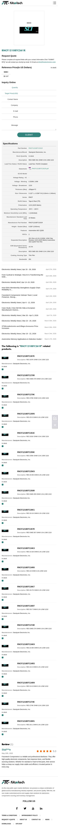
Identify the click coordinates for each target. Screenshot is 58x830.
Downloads (6, 824)
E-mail (15, 111)
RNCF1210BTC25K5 (26, 471)
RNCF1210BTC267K (26, 356)
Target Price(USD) (11, 93)
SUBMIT (29, 135)
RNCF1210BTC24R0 (26, 567)
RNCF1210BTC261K (26, 433)
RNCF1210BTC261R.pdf (40, 168)
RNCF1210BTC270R (26, 375)
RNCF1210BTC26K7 (26, 587)
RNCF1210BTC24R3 (26, 664)
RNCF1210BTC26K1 (26, 510)
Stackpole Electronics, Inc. (37, 152)
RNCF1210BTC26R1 (26, 721)
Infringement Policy (30, 815)
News (47, 819)
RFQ (2, 369)
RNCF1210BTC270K (26, 395)
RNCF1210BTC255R (26, 491)
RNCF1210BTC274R (26, 625)
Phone (15, 117)
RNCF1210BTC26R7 (26, 606)
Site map (19, 824)
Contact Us (36, 819)
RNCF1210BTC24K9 (26, 644)
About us (23, 819)
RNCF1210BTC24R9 (26, 683)
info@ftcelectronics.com (47, 62)
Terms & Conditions (9, 815)
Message (14, 125)
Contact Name (13, 99)
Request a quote (8, 819)
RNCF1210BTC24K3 (26, 548)
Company (14, 105)
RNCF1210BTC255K (26, 452)
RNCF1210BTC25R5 (26, 414)
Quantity (15, 87)
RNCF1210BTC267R (26, 529)
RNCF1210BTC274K (26, 702)
